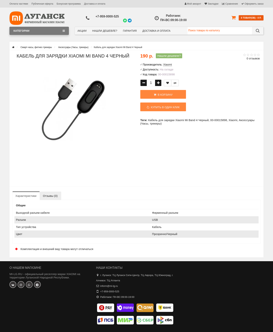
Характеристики (25, 195)
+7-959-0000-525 (107, 16)
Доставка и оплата (94, 3)
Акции (82, 30)
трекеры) (156, 123)
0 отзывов (253, 58)
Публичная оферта (42, 3)
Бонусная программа (69, 3)
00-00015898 (218, 120)
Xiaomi (233, 120)
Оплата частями (18, 3)
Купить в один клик (163, 107)
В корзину (163, 94)
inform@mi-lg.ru (109, 286)
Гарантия (130, 30)
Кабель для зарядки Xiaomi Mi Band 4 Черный (178, 120)
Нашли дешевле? (104, 30)
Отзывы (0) (50, 195)
